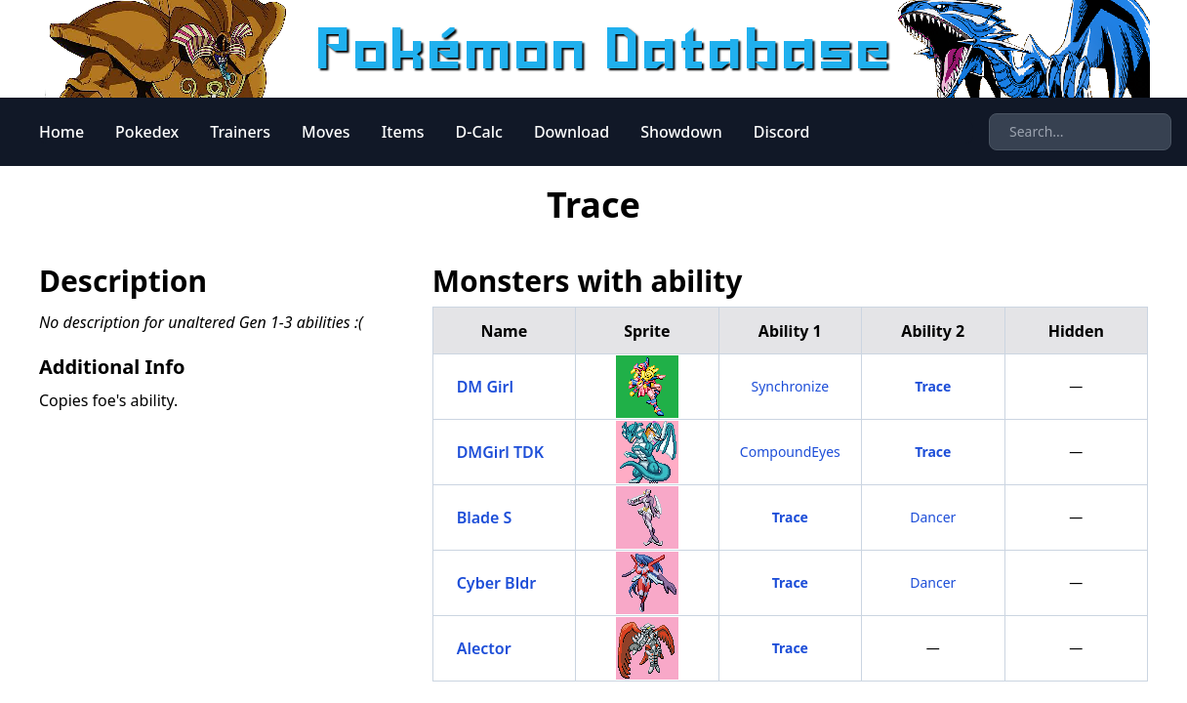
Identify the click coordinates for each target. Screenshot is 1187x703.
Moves (326, 132)
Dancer (933, 517)
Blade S (484, 517)
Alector (484, 648)
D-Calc (479, 132)
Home (61, 132)
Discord (782, 132)
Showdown (681, 132)
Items (403, 132)
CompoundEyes (790, 451)
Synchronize (791, 386)
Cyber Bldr (497, 583)
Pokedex (147, 132)
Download (571, 132)
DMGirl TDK (501, 452)
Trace (933, 386)
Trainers (240, 132)
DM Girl (485, 386)
